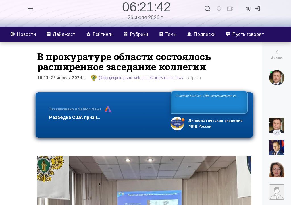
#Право (194, 77)
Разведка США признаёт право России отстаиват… (106, 117)
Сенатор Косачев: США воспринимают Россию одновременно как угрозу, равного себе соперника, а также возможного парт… (208, 101)
